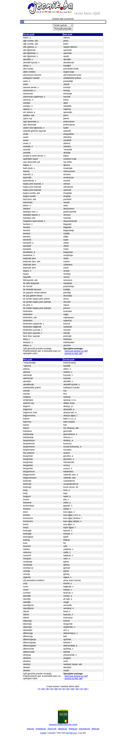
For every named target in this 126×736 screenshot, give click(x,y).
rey (77, 689)
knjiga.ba (73, 729)
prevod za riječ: (73, 353)
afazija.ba (62, 729)
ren (85, 689)
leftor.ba (95, 729)
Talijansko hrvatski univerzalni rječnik (63, 723)
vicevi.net (52, 729)
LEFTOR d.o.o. (71, 733)
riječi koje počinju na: (76, 351)
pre (43, 689)
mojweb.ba (41, 729)
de (47, 689)
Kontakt (43, 733)
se (64, 689)
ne (51, 689)
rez (67, 689)
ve (81, 689)
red (56, 689)
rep (72, 689)
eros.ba (30, 729)
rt (39, 689)
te (60, 689)
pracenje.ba (84, 729)
